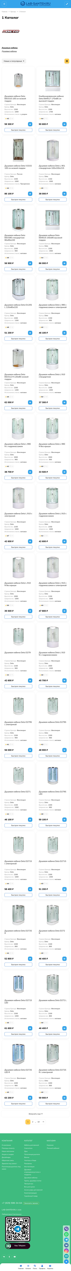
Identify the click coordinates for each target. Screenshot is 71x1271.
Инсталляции (29, 1166)
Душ (26, 1151)
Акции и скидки (8, 1154)
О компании (6, 1145)
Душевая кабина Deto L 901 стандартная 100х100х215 (52, 167)
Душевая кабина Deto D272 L (52, 1000)
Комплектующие (30, 1193)
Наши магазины (8, 1151)
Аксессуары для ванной (33, 1190)
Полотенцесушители (32, 1154)
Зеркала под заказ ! (9, 1163)
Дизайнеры (6, 1157)
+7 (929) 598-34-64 (12, 1203)
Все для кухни (29, 1187)
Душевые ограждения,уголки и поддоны (32, 1172)
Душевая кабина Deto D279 (18, 652)
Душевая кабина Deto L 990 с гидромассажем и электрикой (53, 306)
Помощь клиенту (8, 1148)
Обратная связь (8, 1160)
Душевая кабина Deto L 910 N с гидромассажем (52, 653)
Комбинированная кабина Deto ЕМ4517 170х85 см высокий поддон (51, 98)
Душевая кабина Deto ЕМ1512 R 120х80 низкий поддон (16, 376)
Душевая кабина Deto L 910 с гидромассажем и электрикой (53, 584)
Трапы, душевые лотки (32, 1181)
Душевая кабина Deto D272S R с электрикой (52, 1071)
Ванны (26, 1157)
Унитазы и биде (30, 1160)
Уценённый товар (31, 1196)
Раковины (28, 1163)
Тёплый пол (28, 1184)
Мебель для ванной (31, 1145)
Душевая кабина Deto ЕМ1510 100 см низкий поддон (15, 98)
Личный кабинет (53, 1148)
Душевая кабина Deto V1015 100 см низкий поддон (18, 167)
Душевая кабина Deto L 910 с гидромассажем (52, 514)
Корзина (50, 1145)
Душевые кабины (10, 48)
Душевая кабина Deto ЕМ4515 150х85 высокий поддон (50, 237)
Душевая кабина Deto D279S (52, 722)
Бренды (13, 11)
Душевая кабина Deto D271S (52, 861)
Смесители (28, 1148)
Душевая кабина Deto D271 (18, 791)
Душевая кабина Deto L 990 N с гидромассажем (18, 445)
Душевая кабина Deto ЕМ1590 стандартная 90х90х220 (15, 237)
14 (38, 1122)
